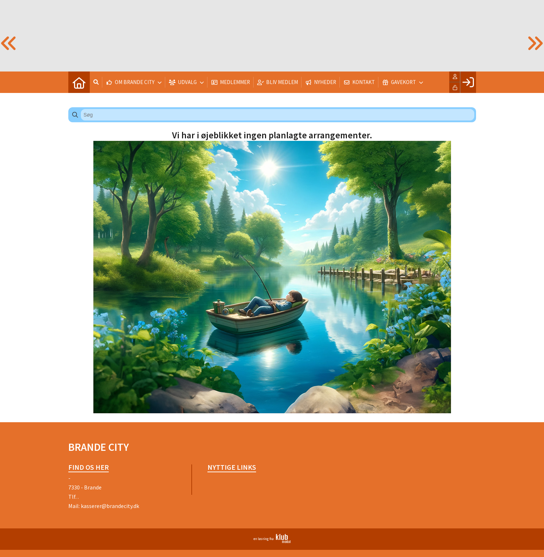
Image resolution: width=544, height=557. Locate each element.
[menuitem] (79, 82)
